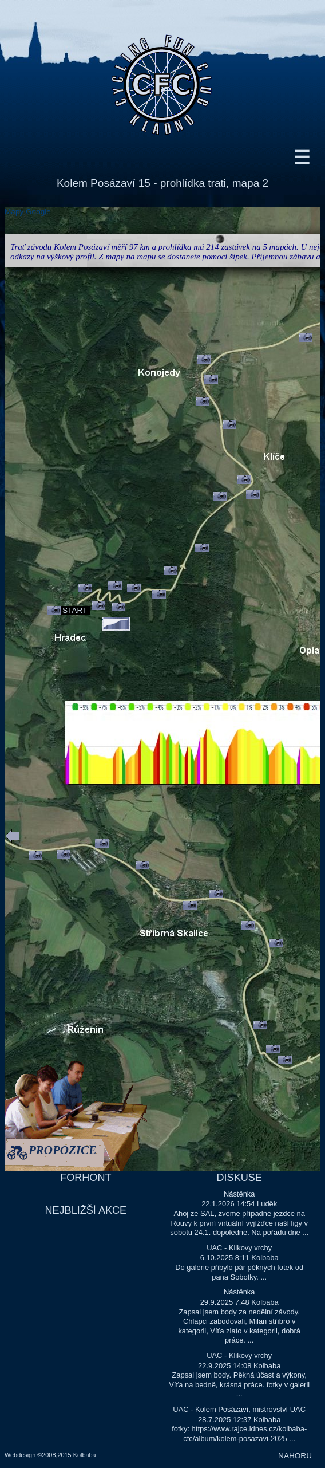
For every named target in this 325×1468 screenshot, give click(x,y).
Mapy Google (28, 211)
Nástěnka (239, 1194)
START (74, 610)
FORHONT (85, 1177)
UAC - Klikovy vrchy (239, 1247)
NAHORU (295, 1455)
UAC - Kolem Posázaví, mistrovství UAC (239, 1409)
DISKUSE (239, 1177)
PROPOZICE (63, 1151)
